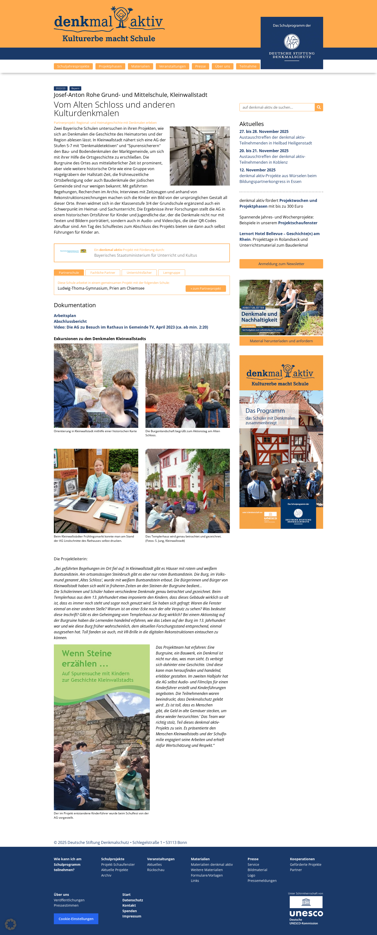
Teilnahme (248, 66)
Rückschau (155, 869)
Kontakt (129, 905)
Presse (200, 66)
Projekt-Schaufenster (118, 864)
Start (126, 894)
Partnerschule (69, 272)
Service (253, 864)
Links (195, 880)
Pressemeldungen (262, 880)
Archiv (106, 875)
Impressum (131, 916)
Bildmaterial (257, 869)
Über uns (222, 66)
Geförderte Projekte (305, 864)
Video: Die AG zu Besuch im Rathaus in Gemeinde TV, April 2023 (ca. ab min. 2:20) (131, 327)
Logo (251, 875)
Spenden (129, 911)
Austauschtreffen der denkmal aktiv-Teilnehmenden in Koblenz (272, 156)
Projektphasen (110, 66)
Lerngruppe (171, 272)
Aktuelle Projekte (114, 869)
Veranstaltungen (172, 66)
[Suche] (319, 107)
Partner (296, 869)
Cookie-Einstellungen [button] (76, 918)
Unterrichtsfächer (139, 272)
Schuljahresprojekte (73, 66)
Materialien (140, 66)
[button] (10, 924)
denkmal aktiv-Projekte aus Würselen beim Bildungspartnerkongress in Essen (278, 175)
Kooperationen (302, 859)
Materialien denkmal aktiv (212, 864)
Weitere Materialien (207, 869)
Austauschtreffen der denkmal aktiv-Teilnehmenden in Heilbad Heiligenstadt (275, 137)
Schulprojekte (112, 859)
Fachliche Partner (102, 272)
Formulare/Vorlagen (207, 875)
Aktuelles (154, 864)
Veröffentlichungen (69, 900)
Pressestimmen (66, 905)
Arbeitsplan (65, 315)
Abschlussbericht (70, 321)
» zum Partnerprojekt (206, 288)
